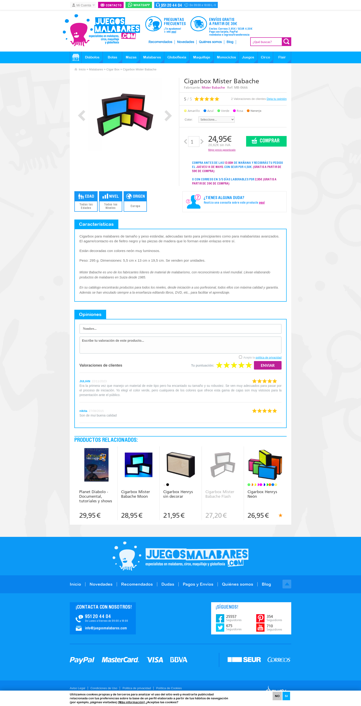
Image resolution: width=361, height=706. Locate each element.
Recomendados (160, 42)
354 (274, 618)
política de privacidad (269, 357)
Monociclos (226, 57)
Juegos (248, 57)
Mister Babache (213, 88)
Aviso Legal (77, 688)
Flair (282, 57)
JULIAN (84, 381)
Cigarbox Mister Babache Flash (219, 494)
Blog (230, 42)
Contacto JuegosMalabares (103, 618)
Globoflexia (176, 57)
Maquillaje (201, 57)
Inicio (82, 69)
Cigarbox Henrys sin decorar (178, 494)
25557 (234, 618)
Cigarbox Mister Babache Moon (135, 494)
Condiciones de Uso (103, 688)
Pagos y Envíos (198, 584)
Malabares (152, 57)
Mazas (131, 57)
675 (234, 627)
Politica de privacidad (136, 688)
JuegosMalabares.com (101, 30)
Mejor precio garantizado (222, 149)
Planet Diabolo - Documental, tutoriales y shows (95, 496)
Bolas (112, 57)
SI (286, 696)
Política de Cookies (169, 688)
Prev (81, 115)
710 (274, 627)
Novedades (185, 42)
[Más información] (131, 702)
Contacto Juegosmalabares (186, 5)
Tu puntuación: (202, 365)
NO (277, 696)
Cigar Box (112, 69)
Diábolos (92, 57)
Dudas (167, 584)
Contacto (114, 5)
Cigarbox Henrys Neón (262, 494)
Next (168, 115)
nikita (83, 411)
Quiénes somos (210, 42)
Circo (265, 57)
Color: (189, 119)
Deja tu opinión (277, 99)
